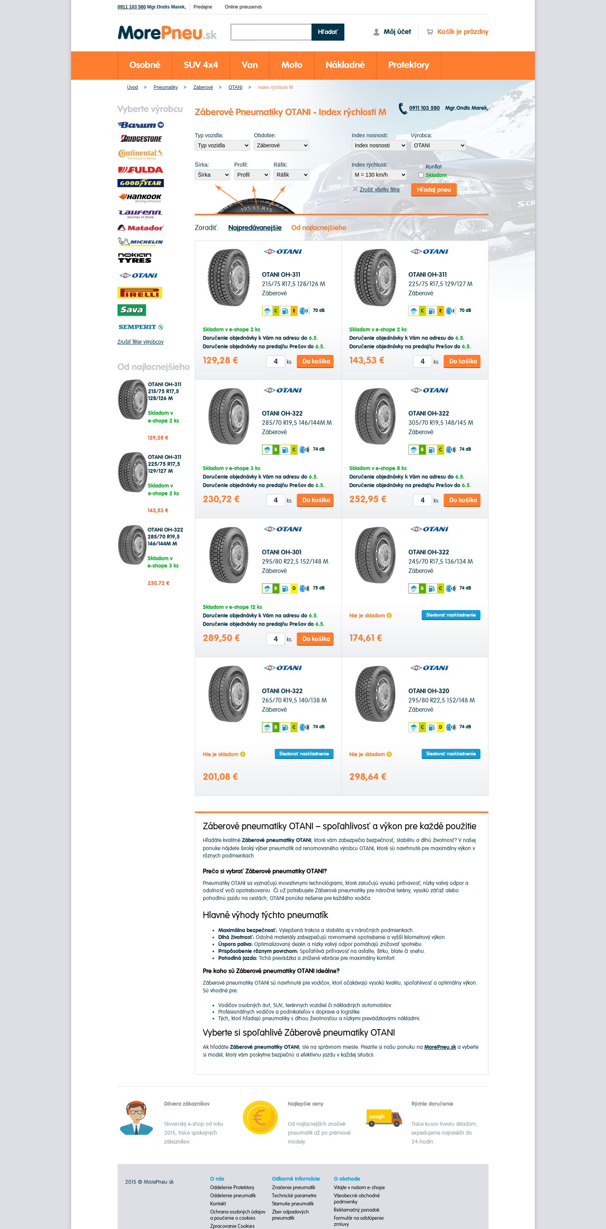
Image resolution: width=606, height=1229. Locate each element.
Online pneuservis (243, 7)
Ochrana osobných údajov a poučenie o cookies (238, 1215)
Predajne (203, 7)
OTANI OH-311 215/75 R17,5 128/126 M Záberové (164, 395)
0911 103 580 (131, 7)
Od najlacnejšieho (318, 227)
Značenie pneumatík (294, 1187)
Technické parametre (294, 1195)
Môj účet (392, 31)
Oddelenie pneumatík (233, 1195)
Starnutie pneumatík (293, 1203)
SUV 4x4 (201, 65)
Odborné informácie (296, 1178)
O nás (217, 1178)
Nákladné (345, 65)
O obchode (347, 1178)
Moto (291, 65)
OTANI (236, 87)
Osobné (144, 65)
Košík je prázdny (457, 31)
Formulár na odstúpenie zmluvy (359, 1221)
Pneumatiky (165, 87)
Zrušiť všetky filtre (376, 189)
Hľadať (328, 32)
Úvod (132, 87)
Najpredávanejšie (255, 227)
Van (250, 65)
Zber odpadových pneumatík (290, 1215)
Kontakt (218, 1203)
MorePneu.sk (159, 1181)
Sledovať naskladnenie (451, 615)
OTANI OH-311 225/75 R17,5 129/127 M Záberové (164, 468)
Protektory (408, 65)
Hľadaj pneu (434, 189)
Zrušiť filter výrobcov (140, 342)
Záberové (203, 87)
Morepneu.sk (167, 27)
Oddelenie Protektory (232, 1187)
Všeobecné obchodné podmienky (357, 1198)
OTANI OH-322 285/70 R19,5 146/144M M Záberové (165, 540)
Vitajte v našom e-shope (359, 1187)
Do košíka (316, 361)
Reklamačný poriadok (357, 1210)
